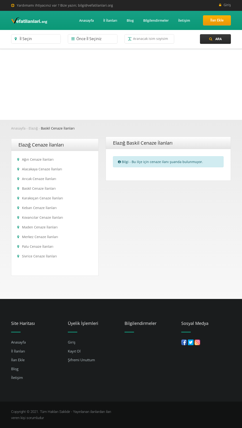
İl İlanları (110, 20)
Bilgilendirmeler (156, 20)
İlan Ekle (217, 20)
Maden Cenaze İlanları (40, 227)
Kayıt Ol (74, 351)
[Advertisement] (121, 84)
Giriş (225, 5)
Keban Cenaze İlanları (39, 208)
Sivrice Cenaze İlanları (39, 256)
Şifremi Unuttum (81, 359)
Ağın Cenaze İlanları (38, 159)
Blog (130, 20)
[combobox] (36, 39)
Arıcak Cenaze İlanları (39, 178)
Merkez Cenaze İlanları (40, 237)
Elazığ (33, 128)
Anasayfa (86, 20)
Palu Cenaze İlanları (37, 246)
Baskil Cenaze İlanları (58, 128)
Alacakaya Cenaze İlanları (42, 169)
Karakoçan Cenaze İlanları (42, 198)
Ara (215, 39)
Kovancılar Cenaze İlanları (42, 217)
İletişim (184, 20)
